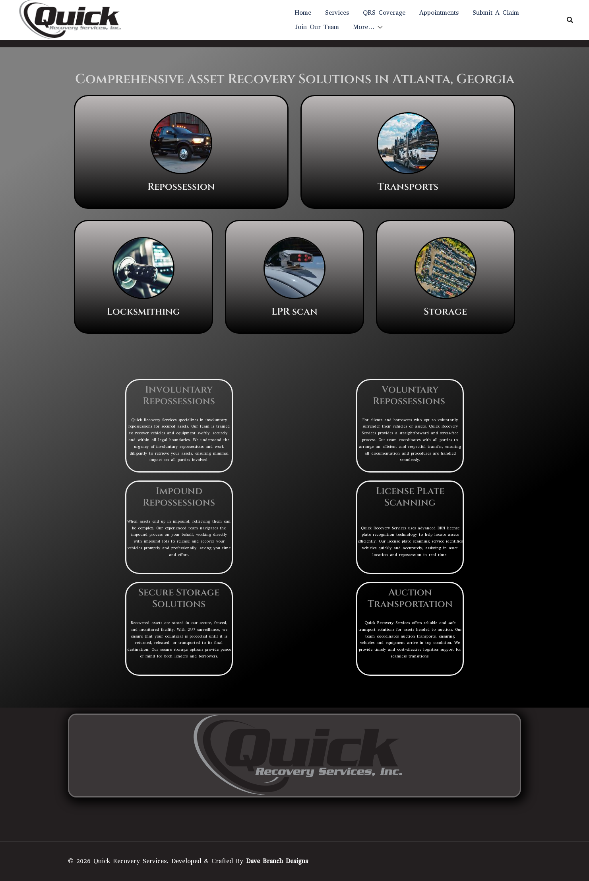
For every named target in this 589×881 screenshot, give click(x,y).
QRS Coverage (384, 12)
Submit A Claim (496, 12)
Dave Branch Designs (277, 861)
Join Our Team (316, 27)
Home (302, 12)
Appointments (439, 12)
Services (337, 12)
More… (363, 27)
